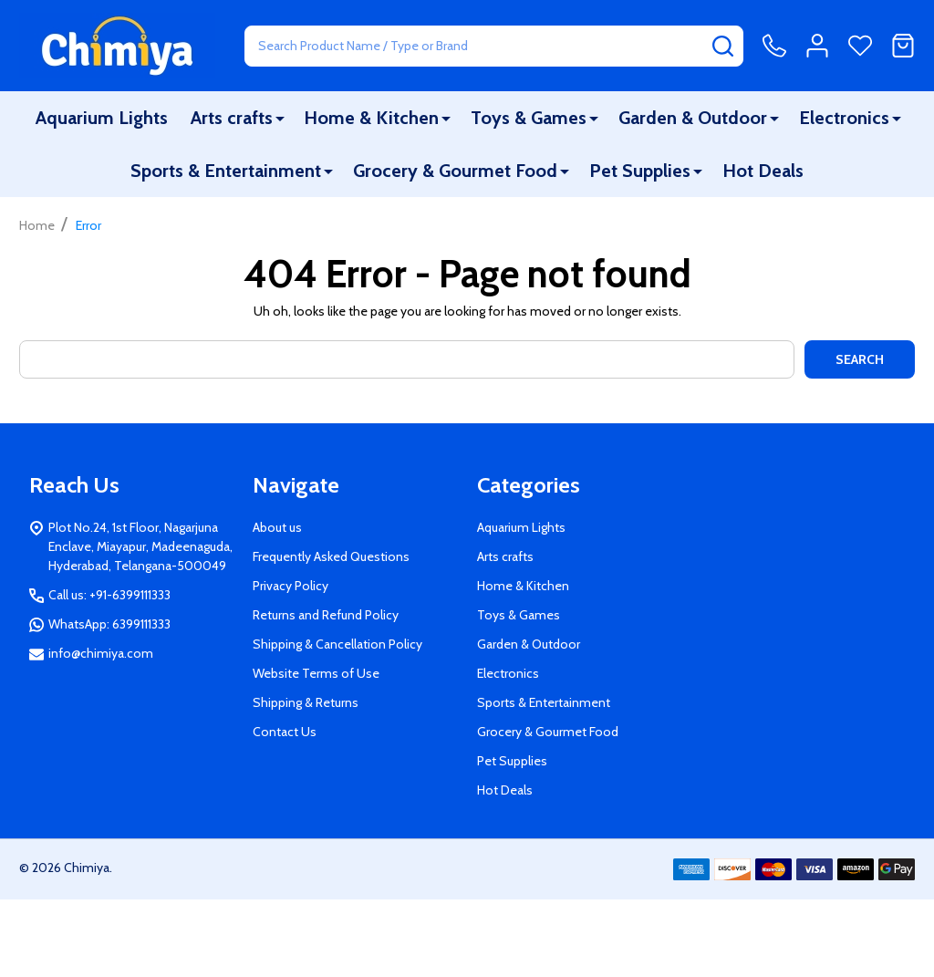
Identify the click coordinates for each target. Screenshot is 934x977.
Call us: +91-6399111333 (109, 595)
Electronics (844, 118)
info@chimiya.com (100, 653)
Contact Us (285, 731)
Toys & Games (528, 118)
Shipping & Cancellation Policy (337, 644)
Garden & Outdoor (692, 118)
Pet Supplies (639, 171)
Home (37, 225)
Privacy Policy (290, 585)
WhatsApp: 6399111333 (109, 624)
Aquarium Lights (102, 118)
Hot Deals (763, 171)
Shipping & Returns (305, 702)
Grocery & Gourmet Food (455, 171)
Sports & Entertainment (225, 171)
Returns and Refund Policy (326, 615)
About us (277, 527)
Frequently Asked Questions (331, 556)
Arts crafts (232, 118)
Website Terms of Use (316, 673)
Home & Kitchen (371, 118)
